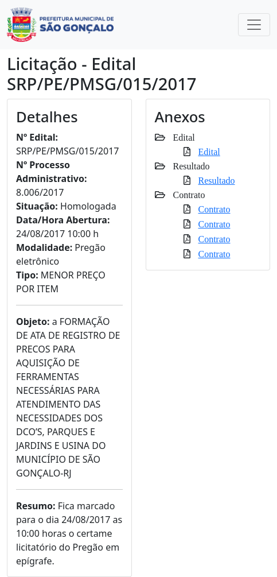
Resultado (216, 180)
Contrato (214, 209)
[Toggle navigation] (254, 24)
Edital (209, 151)
